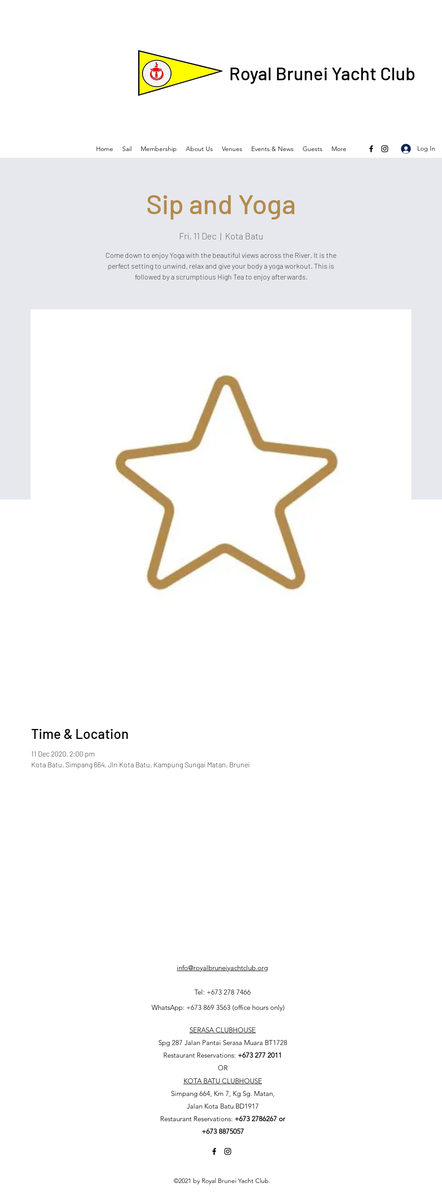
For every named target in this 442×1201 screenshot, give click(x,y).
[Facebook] (371, 148)
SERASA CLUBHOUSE (222, 1030)
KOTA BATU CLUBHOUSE (223, 1081)
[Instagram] (384, 148)
